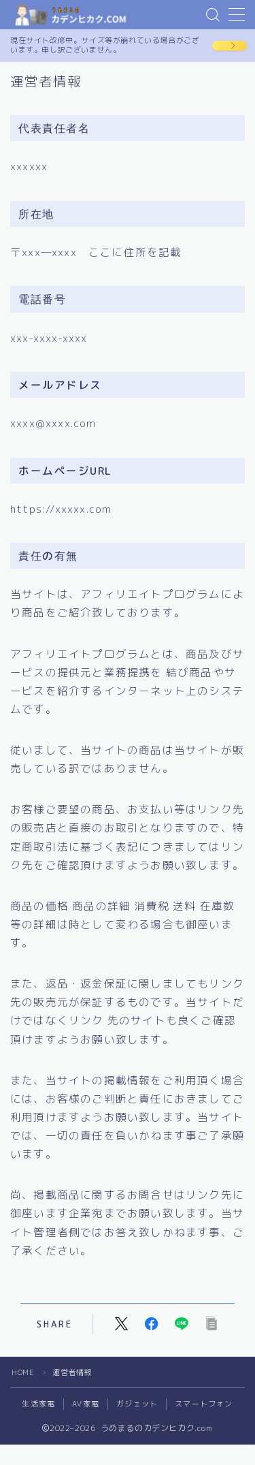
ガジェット (137, 1403)
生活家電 (38, 1403)
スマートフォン (204, 1403)
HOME (23, 1372)
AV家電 (85, 1403)
